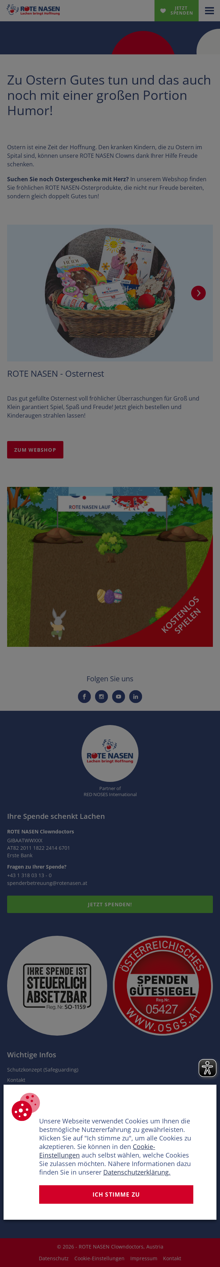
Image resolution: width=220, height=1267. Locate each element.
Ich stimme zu (116, 1194)
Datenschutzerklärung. (137, 1172)
